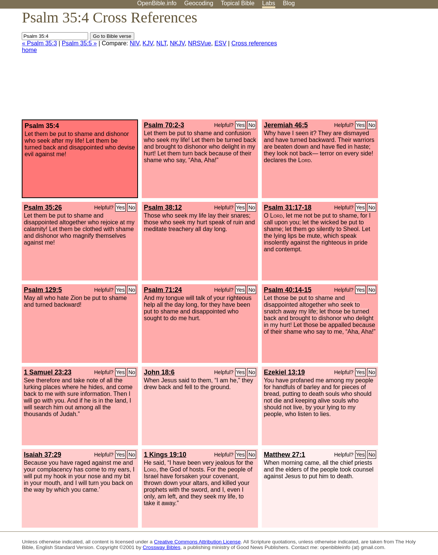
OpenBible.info (157, 3)
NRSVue (199, 43)
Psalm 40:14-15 (287, 290)
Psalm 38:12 (163, 207)
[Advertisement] (362, 67)
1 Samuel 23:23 (47, 372)
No (251, 125)
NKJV (177, 43)
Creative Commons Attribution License (197, 542)
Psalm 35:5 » (79, 43)
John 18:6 (159, 372)
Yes (240, 125)
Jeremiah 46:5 (286, 125)
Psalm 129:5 (43, 290)
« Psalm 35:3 (39, 43)
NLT (161, 43)
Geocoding (198, 3)
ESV (220, 43)
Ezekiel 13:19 (284, 372)
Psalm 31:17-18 (287, 207)
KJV (147, 43)
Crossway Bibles (161, 547)
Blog (289, 3)
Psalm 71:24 (163, 290)
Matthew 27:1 (284, 454)
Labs (268, 3)
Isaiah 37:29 (42, 454)
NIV (134, 43)
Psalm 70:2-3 (164, 125)
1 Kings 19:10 (165, 454)
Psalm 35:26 (43, 207)
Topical (238, 3)
